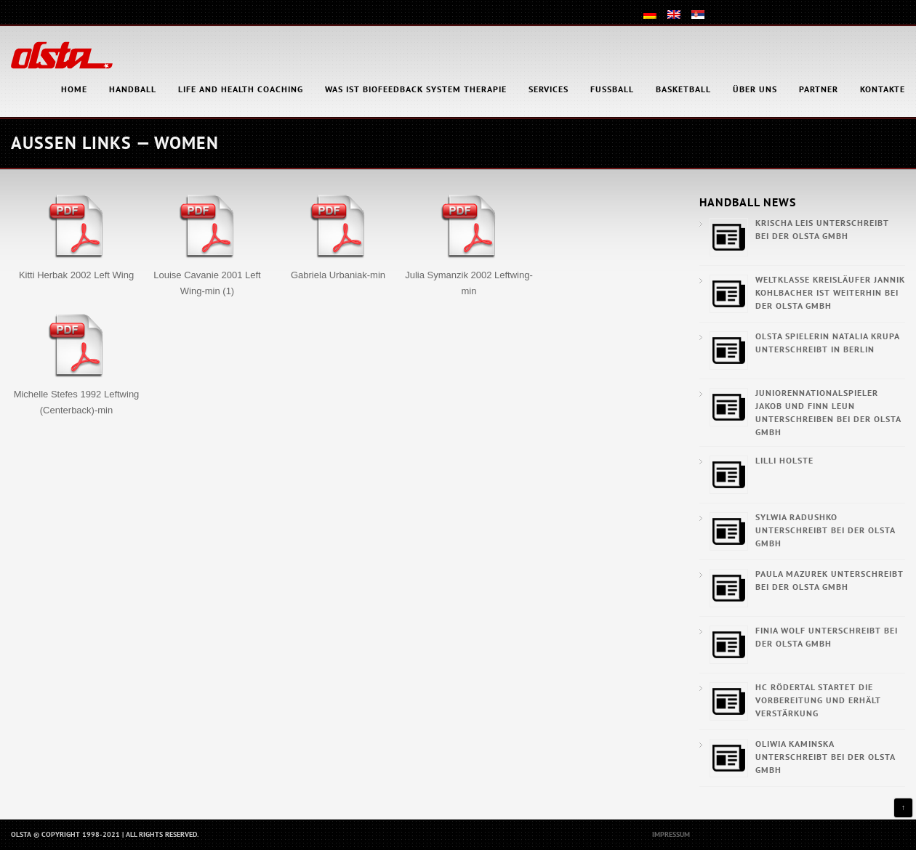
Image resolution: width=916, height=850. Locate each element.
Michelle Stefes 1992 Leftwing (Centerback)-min (77, 402)
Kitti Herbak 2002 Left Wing (76, 275)
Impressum (671, 834)
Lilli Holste (784, 460)
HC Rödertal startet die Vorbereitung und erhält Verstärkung (818, 700)
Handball (132, 89)
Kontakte (882, 89)
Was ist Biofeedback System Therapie (416, 89)
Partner (818, 89)
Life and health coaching (240, 89)
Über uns (755, 89)
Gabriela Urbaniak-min (338, 275)
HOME (74, 89)
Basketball (683, 89)
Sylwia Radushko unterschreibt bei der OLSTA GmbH (825, 530)
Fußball (612, 89)
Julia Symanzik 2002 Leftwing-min (469, 283)
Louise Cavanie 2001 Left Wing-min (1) (206, 283)
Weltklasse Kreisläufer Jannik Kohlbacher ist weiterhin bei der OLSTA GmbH (830, 292)
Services (549, 89)
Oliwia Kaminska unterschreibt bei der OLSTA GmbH (825, 756)
